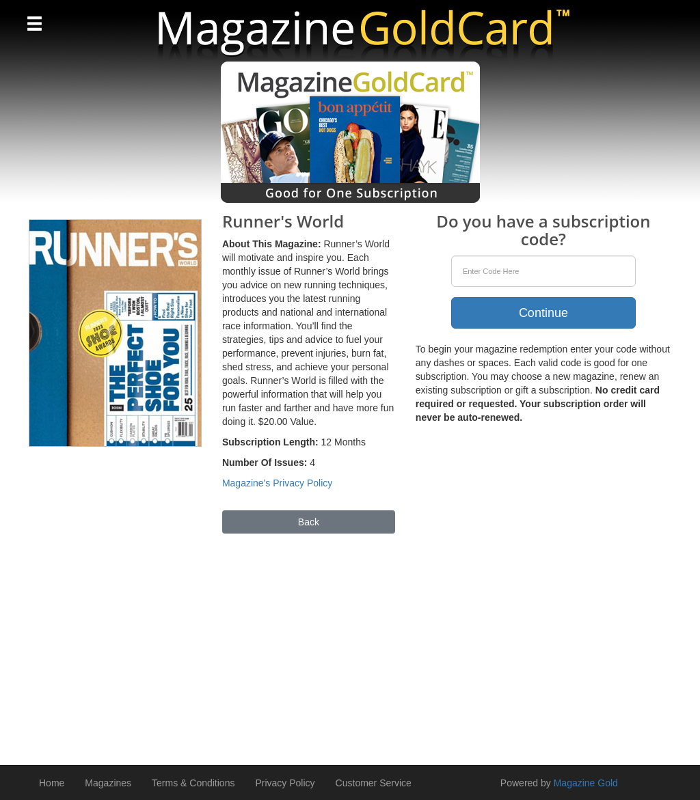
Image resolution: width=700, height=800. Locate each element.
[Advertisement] (350, 643)
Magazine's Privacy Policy (277, 483)
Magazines (108, 782)
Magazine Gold (586, 782)
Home (51, 782)
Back (308, 521)
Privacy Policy (284, 782)
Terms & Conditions (193, 782)
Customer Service (374, 782)
